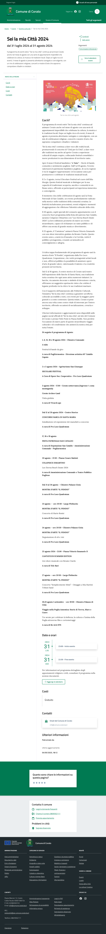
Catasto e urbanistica (36, 873)
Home (7, 28)
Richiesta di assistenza (62, 908)
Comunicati (83, 860)
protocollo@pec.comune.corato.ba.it (17, 913)
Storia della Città (85, 884)
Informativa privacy (36, 908)
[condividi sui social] (83, 36)
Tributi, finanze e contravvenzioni (59, 871)
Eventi (13, 28)
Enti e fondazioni (10, 863)
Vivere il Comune (52, 20)
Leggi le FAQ (58, 898)
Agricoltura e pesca (35, 856)
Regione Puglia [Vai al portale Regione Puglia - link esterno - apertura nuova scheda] (10, 2)
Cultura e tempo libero (37, 876)
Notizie (81, 863)
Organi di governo (11, 866)
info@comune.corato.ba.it (18, 905)
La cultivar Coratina (85, 887)
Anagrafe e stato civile (37, 863)
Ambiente (32, 860)
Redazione (24, 928)
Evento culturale (25, 28)
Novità (28, 20)
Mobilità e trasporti (60, 863)
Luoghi (81, 880)
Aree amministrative (12, 856)
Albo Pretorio (33, 902)
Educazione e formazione (37, 880)
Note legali (58, 902)
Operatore (8, 928)
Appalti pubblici (34, 866)
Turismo (56, 876)
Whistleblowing (59, 915)
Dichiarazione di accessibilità (39, 905)
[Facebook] (75, 11)
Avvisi (81, 856)
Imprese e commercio (61, 860)
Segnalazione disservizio (62, 911)
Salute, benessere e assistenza (64, 866)
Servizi (38, 20)
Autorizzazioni (34, 870)
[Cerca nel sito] (97, 11)
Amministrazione (13, 20)
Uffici (6, 876)
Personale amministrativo (13, 870)
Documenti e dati (10, 860)
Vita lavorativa (59, 880)
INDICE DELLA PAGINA (20, 77)
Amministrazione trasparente (39, 898)
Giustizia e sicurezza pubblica (64, 856)
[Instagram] (79, 11)
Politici (7, 873)
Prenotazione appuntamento (64, 905)
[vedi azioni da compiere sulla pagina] (84, 40)
